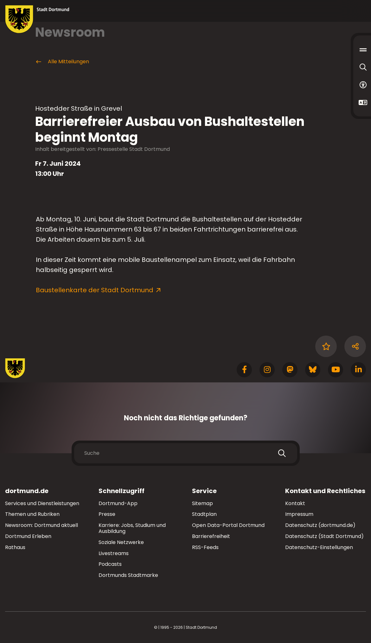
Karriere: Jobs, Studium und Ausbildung (132, 528)
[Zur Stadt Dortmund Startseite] (37, 19)
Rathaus (15, 547)
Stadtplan (204, 514)
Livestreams (114, 553)
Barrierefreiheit (211, 536)
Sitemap (202, 503)
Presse (107, 514)
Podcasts (110, 564)
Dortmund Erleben (28, 536)
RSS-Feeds (205, 547)
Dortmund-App (118, 503)
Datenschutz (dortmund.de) (320, 525)
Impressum (299, 514)
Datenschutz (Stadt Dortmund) (324, 536)
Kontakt (295, 503)
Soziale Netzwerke (121, 542)
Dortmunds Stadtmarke (128, 575)
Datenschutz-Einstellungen (319, 548)
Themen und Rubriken (32, 514)
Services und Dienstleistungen (42, 503)
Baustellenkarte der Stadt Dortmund (94, 290)
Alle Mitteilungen (62, 62)
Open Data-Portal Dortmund (228, 525)
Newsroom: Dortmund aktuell (41, 525)
